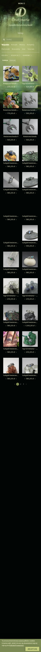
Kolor (5, 55)
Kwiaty (12, 60)
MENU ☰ (21, 3)
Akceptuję (32, 649)
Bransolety (16, 49)
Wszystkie (5, 45)
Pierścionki (6, 49)
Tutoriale (30, 49)
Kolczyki (14, 45)
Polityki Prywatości (16, 645)
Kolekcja (15, 55)
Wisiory (22, 45)
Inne (23, 49)
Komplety (30, 45)
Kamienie (27, 55)
